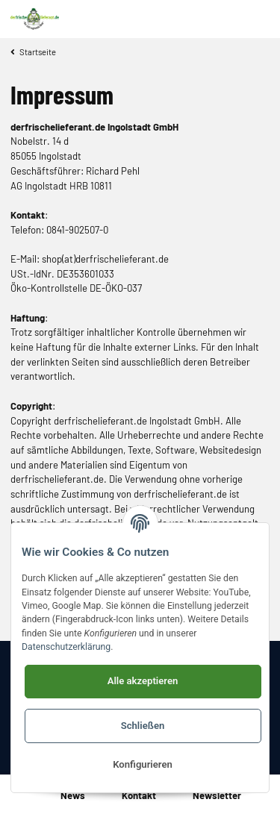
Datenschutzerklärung (66, 647)
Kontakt (139, 795)
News (72, 795)
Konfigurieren (142, 764)
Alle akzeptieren (143, 680)
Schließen (143, 725)
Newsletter (217, 795)
